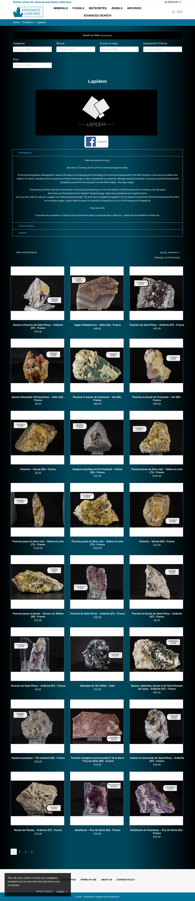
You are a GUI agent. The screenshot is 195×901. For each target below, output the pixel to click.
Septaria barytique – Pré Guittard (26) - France (38, 758)
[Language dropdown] (173, 2)
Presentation (25, 153)
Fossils (78, 8)
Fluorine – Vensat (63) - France (38, 469)
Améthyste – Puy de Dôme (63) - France (98, 830)
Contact (23, 233)
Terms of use (88, 879)
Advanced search (97, 15)
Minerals (61, 8)
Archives (134, 8)
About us (106, 879)
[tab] (97, 152)
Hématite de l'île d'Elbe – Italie (97, 685)
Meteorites (98, 8)
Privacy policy (44, 891)
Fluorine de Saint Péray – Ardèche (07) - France (157, 325)
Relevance (174, 252)
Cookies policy (126, 879)
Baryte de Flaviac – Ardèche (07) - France (38, 830)
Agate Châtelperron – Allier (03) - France (97, 325)
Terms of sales (26, 226)
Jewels (117, 8)
